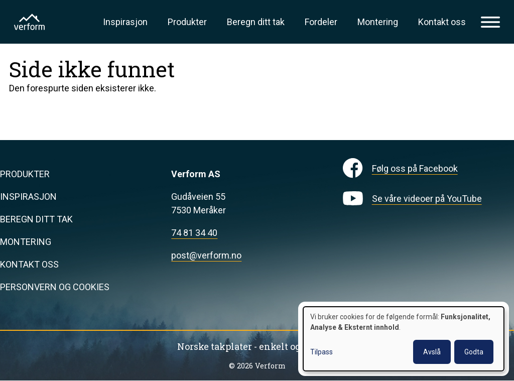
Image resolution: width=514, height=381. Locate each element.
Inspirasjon (125, 22)
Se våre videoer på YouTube (427, 198)
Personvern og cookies (54, 287)
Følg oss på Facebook (415, 168)
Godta (473, 352)
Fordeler (321, 22)
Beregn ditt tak (256, 22)
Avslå (432, 352)
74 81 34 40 (194, 232)
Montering (377, 22)
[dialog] (403, 339)
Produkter (187, 22)
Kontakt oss (442, 22)
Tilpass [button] (321, 352)
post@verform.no (206, 255)
